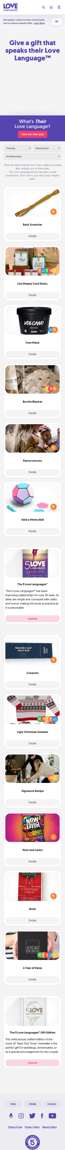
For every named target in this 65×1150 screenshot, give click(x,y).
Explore (32, 618)
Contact (51, 1104)
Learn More (39, 23)
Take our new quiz (32, 134)
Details (32, 236)
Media (32, 1104)
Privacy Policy (32, 1127)
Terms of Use (15, 1127)
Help (13, 1104)
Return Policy (49, 1127)
